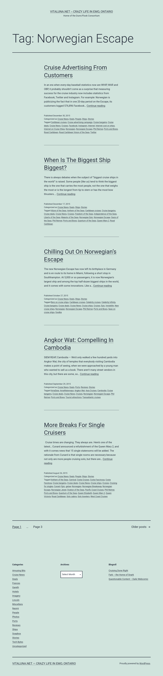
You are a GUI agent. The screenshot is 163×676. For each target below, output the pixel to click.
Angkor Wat (80, 390)
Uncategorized (19, 646)
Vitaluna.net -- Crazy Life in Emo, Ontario (81, 11)
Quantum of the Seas (87, 221)
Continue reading (96, 105)
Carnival (72, 480)
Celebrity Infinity (108, 302)
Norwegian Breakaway (92, 486)
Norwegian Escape (84, 129)
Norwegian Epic (86, 217)
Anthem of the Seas (75, 210)
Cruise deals (49, 214)
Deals (71, 119)
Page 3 (37, 527)
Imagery (16, 595)
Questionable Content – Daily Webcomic (128, 579)
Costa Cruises (83, 480)
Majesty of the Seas (69, 217)
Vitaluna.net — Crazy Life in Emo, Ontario (44, 663)
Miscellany (17, 604)
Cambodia (101, 390)
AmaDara (55, 390)
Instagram (82, 126)
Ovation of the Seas (75, 490)
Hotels (15, 591)
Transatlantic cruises (91, 397)
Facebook (73, 126)
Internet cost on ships (105, 126)
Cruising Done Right (118, 570)
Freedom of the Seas (84, 214)
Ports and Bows (111, 129)
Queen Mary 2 (103, 221)
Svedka (58, 312)
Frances (16, 583)
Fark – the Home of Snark (121, 574)
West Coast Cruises (99, 496)
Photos (15, 616)
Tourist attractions (74, 397)
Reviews (84, 387)
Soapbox (16, 633)
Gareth (15, 587)
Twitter (93, 132)
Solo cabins (72, 496)
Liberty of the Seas (52, 217)
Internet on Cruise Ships (54, 129)
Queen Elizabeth (85, 493)
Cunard (57, 486)
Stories (91, 119)
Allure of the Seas (58, 210)
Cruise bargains (100, 122)
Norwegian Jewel (58, 490)
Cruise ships (87, 306)
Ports (77, 387)
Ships (84, 119)
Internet (91, 126)
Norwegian (70, 129)
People (78, 119)
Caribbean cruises (59, 122)
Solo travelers (84, 496)
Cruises (64, 126)
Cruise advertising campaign (80, 122)
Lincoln (15, 600)
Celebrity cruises (93, 302)
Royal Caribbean (51, 132)
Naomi (15, 608)
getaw (68, 486)
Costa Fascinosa (97, 480)
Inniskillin (110, 306)
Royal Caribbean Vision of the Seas (74, 132)
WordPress (144, 663)
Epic (103, 306)
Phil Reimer (98, 129)
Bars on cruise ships (60, 302)
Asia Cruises (91, 390)
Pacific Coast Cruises (94, 490)
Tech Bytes (17, 642)
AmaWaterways (67, 390)
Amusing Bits (18, 570)
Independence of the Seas (105, 214)
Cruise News (63, 119)
